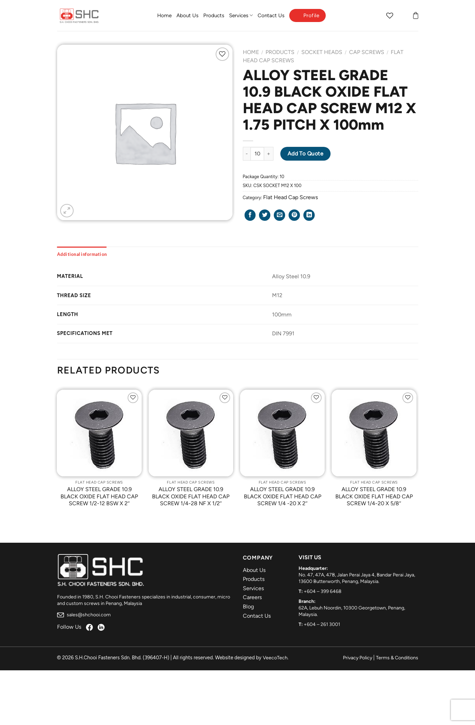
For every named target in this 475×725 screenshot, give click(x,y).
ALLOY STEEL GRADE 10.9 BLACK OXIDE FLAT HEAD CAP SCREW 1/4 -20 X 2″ (282, 496)
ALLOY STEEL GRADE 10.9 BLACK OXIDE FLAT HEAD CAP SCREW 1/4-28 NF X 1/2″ (190, 496)
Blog (248, 606)
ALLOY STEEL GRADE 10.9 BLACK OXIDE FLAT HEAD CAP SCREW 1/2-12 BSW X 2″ (99, 496)
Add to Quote (306, 153)
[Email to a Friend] (279, 215)
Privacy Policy (357, 658)
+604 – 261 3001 (322, 624)
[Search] (376, 15)
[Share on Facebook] (250, 215)
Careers (252, 597)
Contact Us (271, 15)
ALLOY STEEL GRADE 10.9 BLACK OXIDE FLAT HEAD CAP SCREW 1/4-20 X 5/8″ (374, 496)
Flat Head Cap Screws (290, 197)
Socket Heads (321, 52)
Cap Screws (366, 52)
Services (241, 15)
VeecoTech (275, 658)
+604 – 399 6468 (323, 591)
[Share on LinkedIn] (309, 215)
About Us (187, 15)
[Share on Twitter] (264, 215)
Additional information (82, 254)
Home (164, 15)
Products (213, 15)
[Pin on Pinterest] (294, 215)
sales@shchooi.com (84, 615)
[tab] (82, 254)
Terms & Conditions (397, 658)
